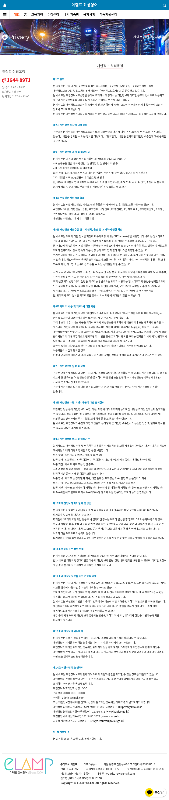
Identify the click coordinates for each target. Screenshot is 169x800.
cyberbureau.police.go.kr (108, 721)
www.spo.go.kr (111, 716)
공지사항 (89, 14)
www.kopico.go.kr (117, 711)
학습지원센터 (108, 14)
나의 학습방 (71, 14)
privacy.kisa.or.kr (132, 707)
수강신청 (53, 14)
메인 (17, 14)
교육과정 (37, 14)
